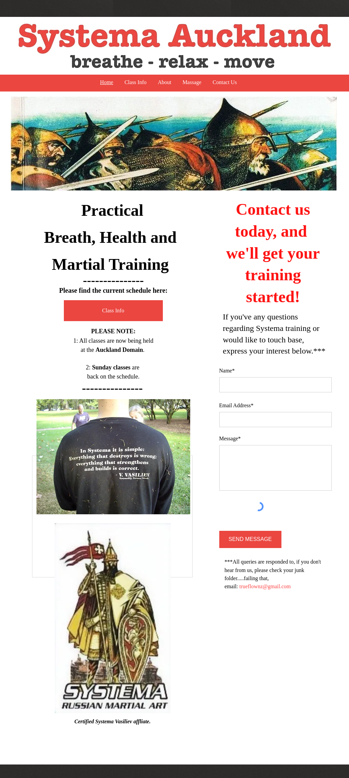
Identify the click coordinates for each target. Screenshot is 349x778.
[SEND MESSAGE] (250, 539)
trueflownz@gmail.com (265, 586)
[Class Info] (113, 310)
